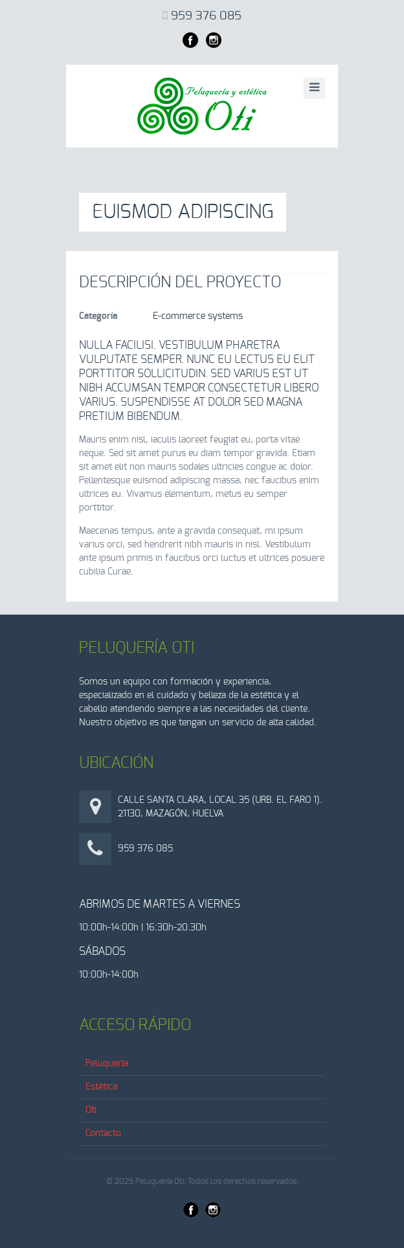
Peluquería (106, 1063)
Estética (101, 1086)
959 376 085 (206, 16)
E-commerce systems (198, 316)
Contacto (103, 1133)
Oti (90, 1110)
